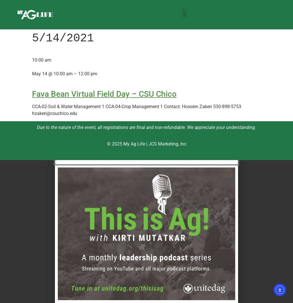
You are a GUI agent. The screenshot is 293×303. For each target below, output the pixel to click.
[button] (184, 13)
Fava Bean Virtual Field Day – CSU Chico (104, 94)
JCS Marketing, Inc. (168, 144)
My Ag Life (134, 144)
